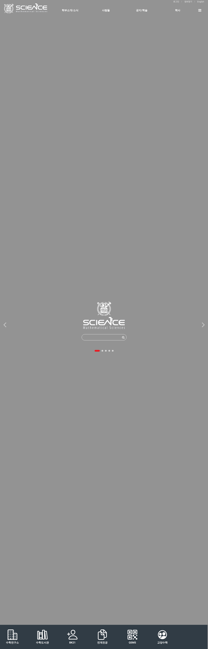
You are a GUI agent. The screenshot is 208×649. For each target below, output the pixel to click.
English (200, 2)
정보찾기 (188, 2)
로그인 (176, 2)
